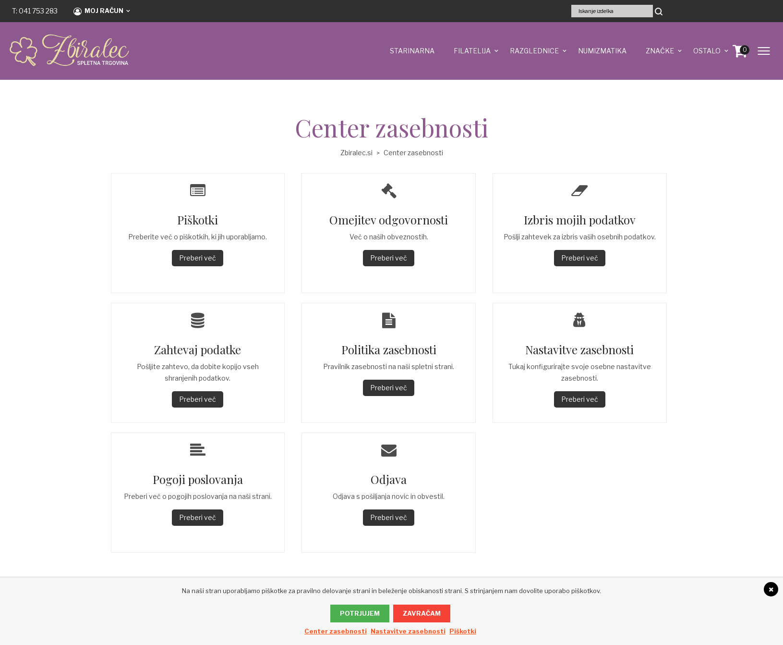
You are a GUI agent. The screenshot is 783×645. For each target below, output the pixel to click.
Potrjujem (360, 613)
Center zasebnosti (335, 631)
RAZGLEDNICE (534, 51)
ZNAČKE (660, 51)
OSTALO (707, 51)
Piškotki (462, 631)
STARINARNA (412, 51)
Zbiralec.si (356, 153)
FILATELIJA (472, 51)
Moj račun (98, 11)
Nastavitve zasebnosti (408, 631)
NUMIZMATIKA (602, 51)
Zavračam (422, 613)
